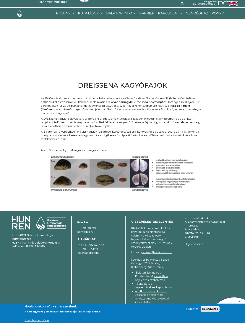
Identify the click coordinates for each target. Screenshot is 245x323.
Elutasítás (192, 309)
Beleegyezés (210, 308)
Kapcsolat (169, 13)
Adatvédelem (193, 229)
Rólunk (64, 13)
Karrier (147, 13)
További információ (37, 320)
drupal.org (192, 236)
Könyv (218, 13)
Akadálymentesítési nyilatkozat (205, 222)
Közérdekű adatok (197, 218)
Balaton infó (119, 13)
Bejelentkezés (194, 244)
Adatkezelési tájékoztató (151, 291)
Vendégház (197, 13)
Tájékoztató (142, 283)
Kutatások (89, 13)
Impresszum (193, 225)
